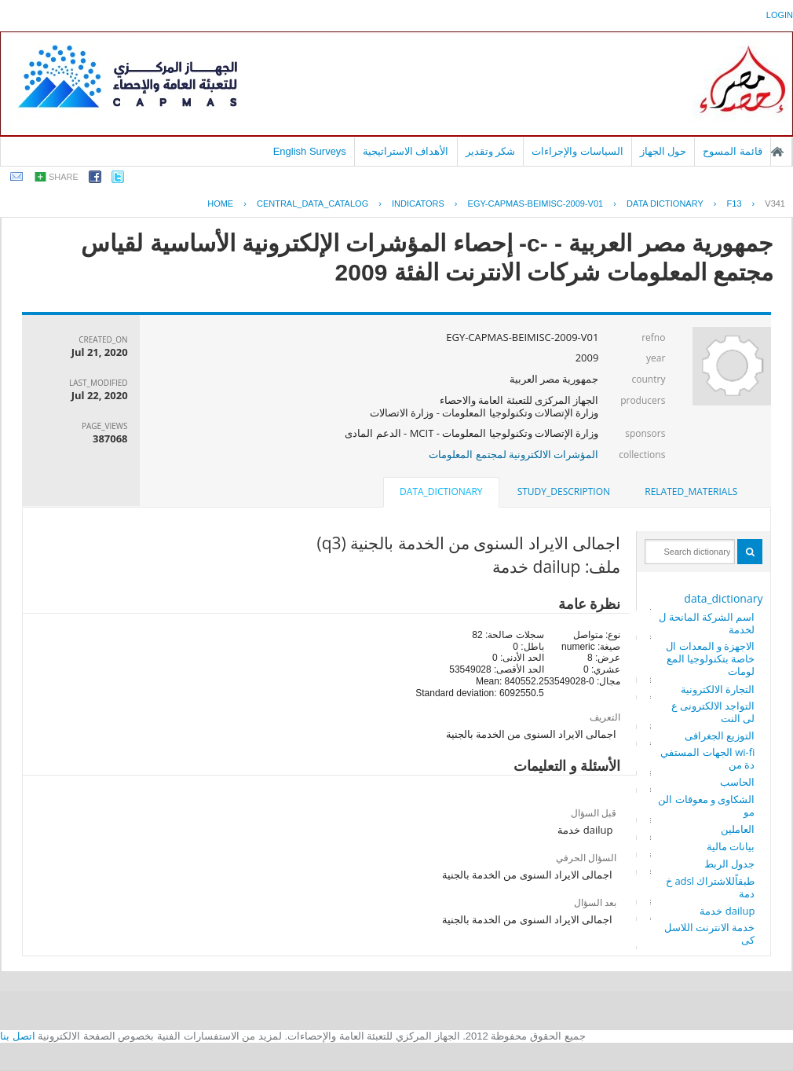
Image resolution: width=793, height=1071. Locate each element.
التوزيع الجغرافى (720, 735)
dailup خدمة (727, 910)
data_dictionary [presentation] (441, 491)
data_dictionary (723, 598)
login (779, 15)
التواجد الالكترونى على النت (713, 711)
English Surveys (309, 151)
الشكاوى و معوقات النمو (706, 805)
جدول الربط (729, 863)
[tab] (691, 492)
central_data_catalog (312, 203)
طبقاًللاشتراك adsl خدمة (710, 887)
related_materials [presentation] (691, 491)
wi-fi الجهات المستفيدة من (707, 758)
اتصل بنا (17, 1036)
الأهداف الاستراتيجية (406, 151)
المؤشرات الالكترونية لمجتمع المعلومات (513, 454)
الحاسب (737, 782)
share (64, 177)
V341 (775, 203)
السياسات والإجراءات (577, 151)
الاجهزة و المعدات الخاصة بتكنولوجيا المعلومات (710, 658)
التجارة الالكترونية (718, 689)
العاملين (738, 829)
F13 (734, 203)
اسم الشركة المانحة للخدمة (707, 623)
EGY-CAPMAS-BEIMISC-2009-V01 (536, 203)
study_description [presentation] (563, 491)
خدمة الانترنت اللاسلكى (709, 933)
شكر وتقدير (491, 151)
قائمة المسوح (732, 151)
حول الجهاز (663, 151)
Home (220, 203)
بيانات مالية (731, 846)
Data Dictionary (665, 203)
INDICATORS (418, 203)
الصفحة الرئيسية (777, 151)
